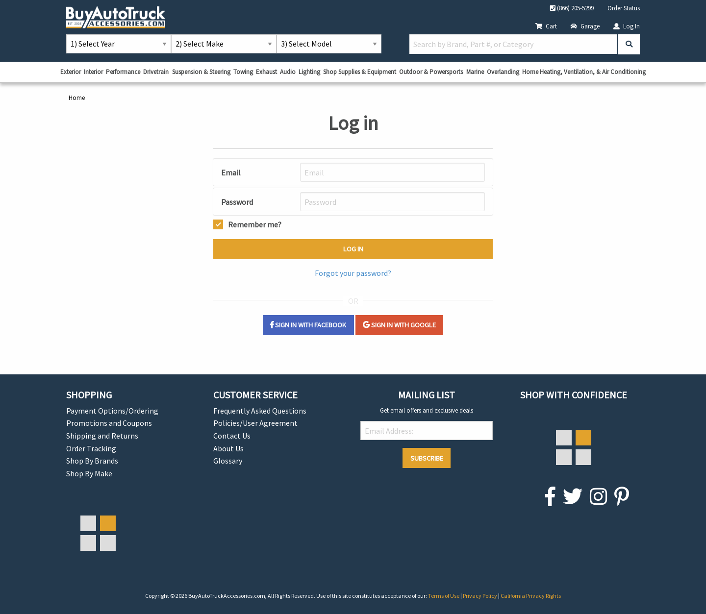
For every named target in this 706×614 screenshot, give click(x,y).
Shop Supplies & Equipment (359, 72)
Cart (546, 26)
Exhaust (266, 72)
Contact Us (232, 436)
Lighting (309, 72)
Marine (475, 72)
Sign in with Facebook (308, 324)
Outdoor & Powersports (431, 72)
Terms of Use (444, 595)
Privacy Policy (480, 595)
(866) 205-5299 (572, 8)
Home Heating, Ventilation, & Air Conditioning (584, 72)
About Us (228, 448)
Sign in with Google (399, 324)
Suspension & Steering (201, 72)
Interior (93, 72)
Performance (123, 72)
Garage (585, 26)
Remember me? (254, 223)
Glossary (227, 461)
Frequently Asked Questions (259, 411)
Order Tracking (91, 448)
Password (237, 202)
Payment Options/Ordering (112, 411)
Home (77, 97)
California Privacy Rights (531, 595)
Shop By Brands (92, 461)
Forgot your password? (353, 273)
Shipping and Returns (102, 436)
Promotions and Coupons (109, 423)
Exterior (70, 72)
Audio (288, 72)
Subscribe (426, 458)
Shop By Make (89, 473)
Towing (243, 72)
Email (231, 172)
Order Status (623, 8)
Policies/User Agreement (255, 423)
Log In (626, 26)
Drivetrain (156, 72)
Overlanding (503, 72)
